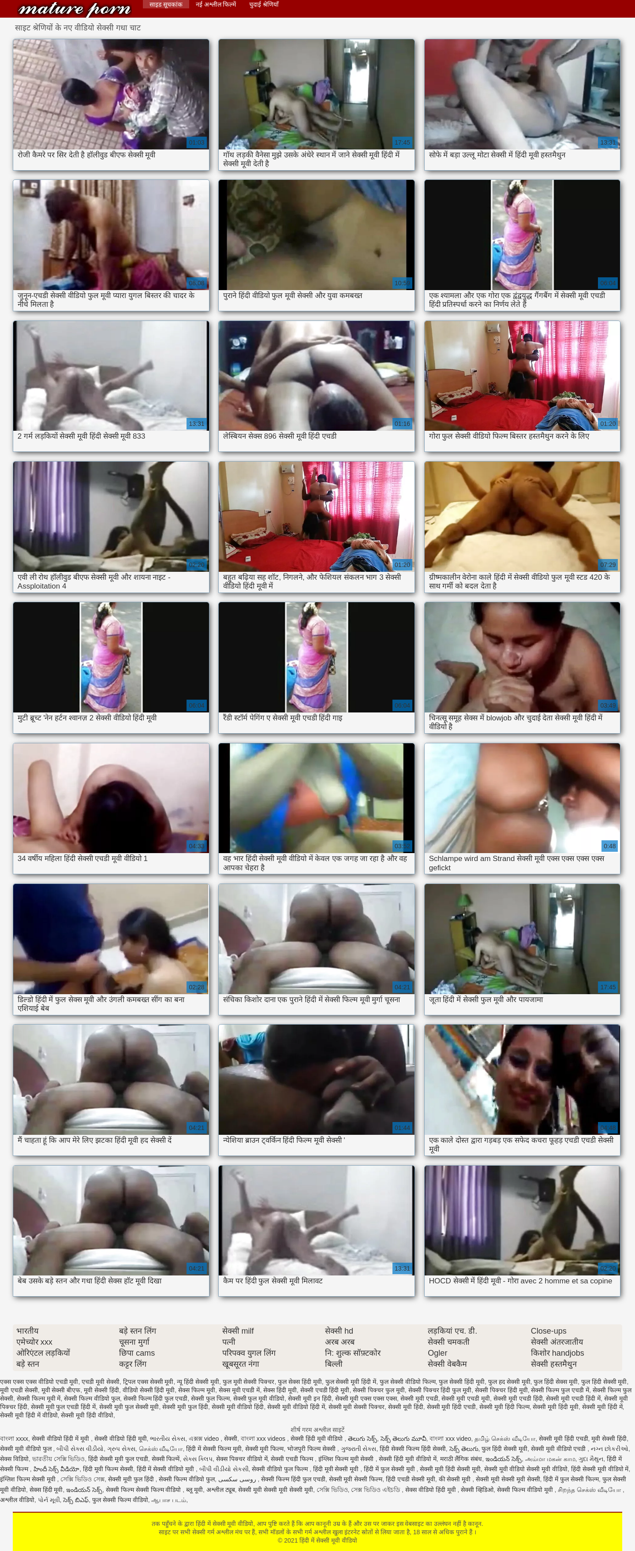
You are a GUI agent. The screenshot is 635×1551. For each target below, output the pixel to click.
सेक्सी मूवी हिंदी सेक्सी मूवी (450, 1469)
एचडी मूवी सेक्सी (101, 1381)
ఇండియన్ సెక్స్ (504, 1458)
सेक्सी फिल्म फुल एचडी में (560, 1390)
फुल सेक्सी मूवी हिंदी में (351, 1381)
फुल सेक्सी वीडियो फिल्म (408, 1381)
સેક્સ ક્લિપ (198, 1458)
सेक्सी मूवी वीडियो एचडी (559, 1448)
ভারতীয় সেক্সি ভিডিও (58, 1458)
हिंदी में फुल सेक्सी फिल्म (571, 1479)
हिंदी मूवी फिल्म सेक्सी (108, 1469)
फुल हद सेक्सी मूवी (509, 1381)
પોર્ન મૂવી (49, 1499)
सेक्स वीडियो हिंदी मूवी (431, 1489)
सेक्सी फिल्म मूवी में (39, 1398)
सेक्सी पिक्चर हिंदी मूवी (501, 1390)
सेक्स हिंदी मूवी (280, 1390)
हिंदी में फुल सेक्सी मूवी (390, 1469)
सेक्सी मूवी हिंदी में (602, 1406)
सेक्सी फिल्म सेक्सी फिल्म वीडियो (144, 1489)
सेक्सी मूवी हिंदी (405, 1406)
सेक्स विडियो (14, 1458)
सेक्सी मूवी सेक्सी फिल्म (356, 1479)
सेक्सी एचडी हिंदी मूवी (325, 1390)
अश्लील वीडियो (17, 1499)
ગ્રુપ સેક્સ (121, 1448)
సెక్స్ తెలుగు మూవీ (403, 1438)
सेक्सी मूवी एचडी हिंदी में (573, 1398)
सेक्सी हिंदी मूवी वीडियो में (408, 1458)
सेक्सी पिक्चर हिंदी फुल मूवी (440, 1390)
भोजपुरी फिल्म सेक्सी (312, 1448)
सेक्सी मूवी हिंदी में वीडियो (29, 1415)
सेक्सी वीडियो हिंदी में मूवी (61, 1438)
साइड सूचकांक (166, 4)
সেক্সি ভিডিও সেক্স (82, 1479)
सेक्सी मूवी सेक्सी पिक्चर (357, 1406)
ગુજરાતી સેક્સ (359, 1448)
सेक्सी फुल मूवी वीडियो (259, 1398)
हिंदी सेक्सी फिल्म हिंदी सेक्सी (413, 1448)
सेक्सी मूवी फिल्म (264, 1448)
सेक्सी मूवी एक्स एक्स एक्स (366, 1398)
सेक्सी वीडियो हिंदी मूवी (120, 1438)
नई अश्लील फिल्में (216, 4)
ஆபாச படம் (168, 1499)
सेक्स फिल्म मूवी (196, 1390)
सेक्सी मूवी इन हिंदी (310, 1398)
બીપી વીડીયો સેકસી (224, 1469)
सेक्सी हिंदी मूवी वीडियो (318, 1438)
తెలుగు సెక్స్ (362, 1438)
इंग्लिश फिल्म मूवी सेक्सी (347, 1458)
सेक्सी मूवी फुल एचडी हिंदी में (63, 1406)
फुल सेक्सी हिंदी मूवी (462, 1381)
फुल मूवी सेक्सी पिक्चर (249, 1381)
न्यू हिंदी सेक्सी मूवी (198, 1381)
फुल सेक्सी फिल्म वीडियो (120, 1499)
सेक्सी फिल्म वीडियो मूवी (526, 1489)
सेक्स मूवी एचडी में (239, 1390)
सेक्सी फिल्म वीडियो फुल (92, 1398)
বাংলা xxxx (14, 1438)
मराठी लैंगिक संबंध (461, 1458)
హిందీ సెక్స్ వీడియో (57, 1469)
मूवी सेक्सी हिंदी (101, 1390)
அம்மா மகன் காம (550, 1458)
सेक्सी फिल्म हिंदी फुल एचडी (155, 1398)
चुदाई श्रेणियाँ (264, 4)
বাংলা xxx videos (264, 1438)
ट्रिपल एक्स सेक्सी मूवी (148, 1381)
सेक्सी (230, 1438)
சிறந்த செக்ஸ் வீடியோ (590, 1489)
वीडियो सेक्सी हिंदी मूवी (149, 1390)
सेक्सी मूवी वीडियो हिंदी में (296, 1406)
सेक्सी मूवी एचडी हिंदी (518, 1398)
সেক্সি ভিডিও (332, 1489)
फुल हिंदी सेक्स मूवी (556, 1381)
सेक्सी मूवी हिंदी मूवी (556, 1406)
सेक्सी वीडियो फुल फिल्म (281, 1469)
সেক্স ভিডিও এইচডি (376, 1489)
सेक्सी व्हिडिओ (477, 1489)
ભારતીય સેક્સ (167, 1438)
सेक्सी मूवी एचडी (419, 1398)
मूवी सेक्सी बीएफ (61, 1390)
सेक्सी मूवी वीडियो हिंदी (238, 1406)
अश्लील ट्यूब (220, 1489)
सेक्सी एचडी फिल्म (293, 1458)
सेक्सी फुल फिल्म (210, 1398)
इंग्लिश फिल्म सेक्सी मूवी (28, 1479)
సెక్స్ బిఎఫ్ (76, 1499)
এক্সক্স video (204, 1438)
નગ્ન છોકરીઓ (609, 1448)
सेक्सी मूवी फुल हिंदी (185, 1406)
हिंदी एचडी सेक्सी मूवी (410, 1479)
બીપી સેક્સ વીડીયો (80, 1448)
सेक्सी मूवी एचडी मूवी (465, 1398)
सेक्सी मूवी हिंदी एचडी (451, 1406)
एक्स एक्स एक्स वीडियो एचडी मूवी (39, 1381)
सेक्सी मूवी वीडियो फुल (26, 1448)
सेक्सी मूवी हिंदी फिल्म (504, 1406)
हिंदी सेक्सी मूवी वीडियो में (600, 1469)
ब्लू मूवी (194, 1489)
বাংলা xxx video (450, 1438)
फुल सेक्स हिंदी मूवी (300, 1381)
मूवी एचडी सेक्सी (19, 1390)
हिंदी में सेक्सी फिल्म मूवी (214, 1448)
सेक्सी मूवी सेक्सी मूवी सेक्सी (508, 1479)
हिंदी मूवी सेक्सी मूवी (337, 1469)
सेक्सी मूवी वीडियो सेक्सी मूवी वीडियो (526, 1469)
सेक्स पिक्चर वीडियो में (242, 1458)
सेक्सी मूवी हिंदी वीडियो (87, 1415)
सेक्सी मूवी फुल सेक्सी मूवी (129, 1406)
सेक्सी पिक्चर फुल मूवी (379, 1390)
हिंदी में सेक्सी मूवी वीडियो (74, 10)
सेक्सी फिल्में (166, 1458)
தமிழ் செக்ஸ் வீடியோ (504, 1438)
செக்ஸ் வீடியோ (161, 1448)
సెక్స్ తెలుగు (463, 1448)
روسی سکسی (238, 1479)
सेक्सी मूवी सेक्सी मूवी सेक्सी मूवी (275, 1489)
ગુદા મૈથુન (591, 1458)
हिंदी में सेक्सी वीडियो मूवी (166, 1469)
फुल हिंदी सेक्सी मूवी (604, 1381)
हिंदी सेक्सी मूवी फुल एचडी (118, 1458)
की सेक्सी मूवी (456, 1479)
